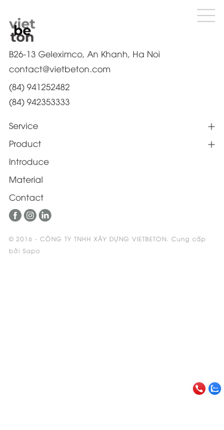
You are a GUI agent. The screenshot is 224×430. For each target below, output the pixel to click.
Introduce (29, 161)
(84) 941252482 (39, 86)
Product (25, 143)
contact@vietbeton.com (60, 68)
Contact (26, 196)
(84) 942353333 (39, 101)
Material (26, 179)
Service (23, 125)
